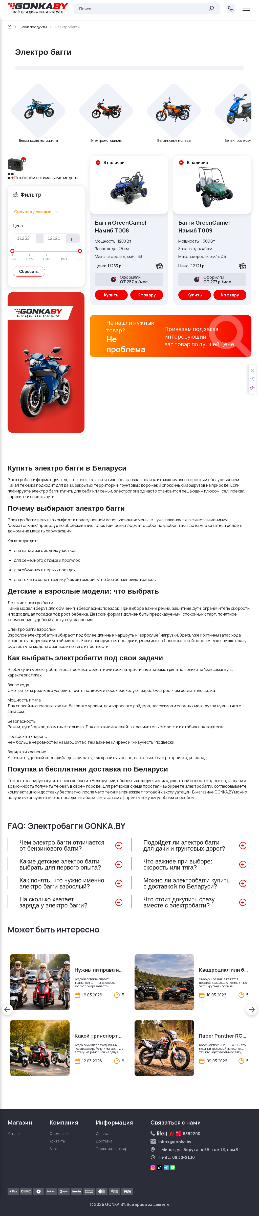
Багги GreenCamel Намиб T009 (204, 226)
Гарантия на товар (111, 1148)
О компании (60, 1133)
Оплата (102, 1133)
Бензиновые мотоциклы (38, 140)
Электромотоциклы (106, 140)
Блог (54, 1148)
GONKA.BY (223, 792)
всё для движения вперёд (38, 9)
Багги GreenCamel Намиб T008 (120, 226)
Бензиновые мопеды (174, 140)
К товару (147, 295)
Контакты (58, 1141)
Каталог (14, 1133)
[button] (7, 1009)
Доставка (104, 1141)
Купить (111, 295)
